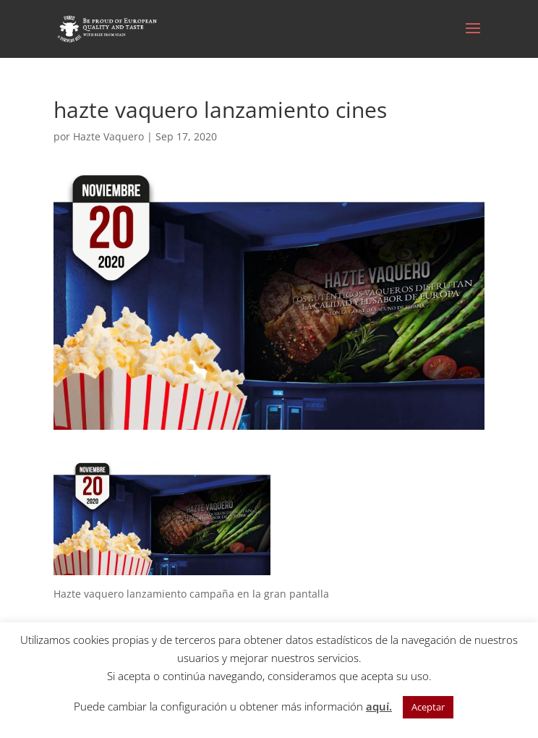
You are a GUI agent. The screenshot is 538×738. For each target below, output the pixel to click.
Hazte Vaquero (108, 136)
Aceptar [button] (428, 706)
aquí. (379, 706)
